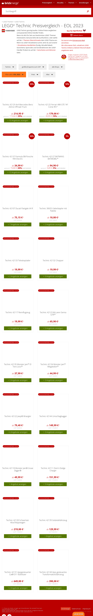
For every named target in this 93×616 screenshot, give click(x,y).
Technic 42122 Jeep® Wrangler (17, 416)
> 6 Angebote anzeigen (53, 120)
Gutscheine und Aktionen (46, 50)
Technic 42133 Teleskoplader (17, 260)
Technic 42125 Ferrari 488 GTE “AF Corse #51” (53, 105)
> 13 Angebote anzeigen (17, 172)
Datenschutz (76, 609)
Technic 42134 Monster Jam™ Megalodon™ (53, 365)
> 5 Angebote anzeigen (53, 172)
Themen (71, 3)
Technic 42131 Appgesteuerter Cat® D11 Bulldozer (17, 573)
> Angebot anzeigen (17, 484)
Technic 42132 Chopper (53, 260)
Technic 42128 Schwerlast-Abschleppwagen (17, 521)
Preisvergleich (47, 3)
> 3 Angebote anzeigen (53, 276)
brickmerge (66, 609)
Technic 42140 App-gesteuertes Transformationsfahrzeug (53, 573)
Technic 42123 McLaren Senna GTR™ (53, 313)
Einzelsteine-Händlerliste (27, 45)
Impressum (86, 609)
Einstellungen (84, 3)
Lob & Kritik (78, 614)
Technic (8, 67)
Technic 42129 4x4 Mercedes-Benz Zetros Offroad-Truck (18, 105)
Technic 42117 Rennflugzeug (17, 312)
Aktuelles (60, 3)
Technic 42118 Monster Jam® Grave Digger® (17, 469)
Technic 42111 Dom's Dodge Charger (53, 469)
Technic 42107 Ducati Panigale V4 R (17, 208)
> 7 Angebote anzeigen (17, 224)
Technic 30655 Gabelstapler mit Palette (53, 209)
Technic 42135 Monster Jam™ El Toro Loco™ (17, 365)
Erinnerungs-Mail (79, 40)
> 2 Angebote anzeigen (53, 224)
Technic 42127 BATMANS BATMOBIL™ (53, 157)
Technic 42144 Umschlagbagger (53, 416)
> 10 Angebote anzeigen (17, 120)
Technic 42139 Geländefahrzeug (53, 520)
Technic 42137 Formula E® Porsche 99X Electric (17, 157)
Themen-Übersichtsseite (32, 40)
